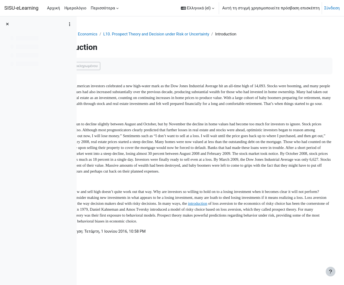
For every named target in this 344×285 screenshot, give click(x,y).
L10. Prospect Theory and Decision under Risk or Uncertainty (206, 34)
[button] (197, 8)
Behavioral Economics (126, 34)
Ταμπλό (94, 34)
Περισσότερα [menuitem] (103, 8)
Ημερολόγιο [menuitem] (75, 8)
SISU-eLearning (21, 8)
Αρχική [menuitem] (53, 8)
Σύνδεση (332, 8)
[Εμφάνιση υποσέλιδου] (330, 271)
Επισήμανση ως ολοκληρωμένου (119, 66)
